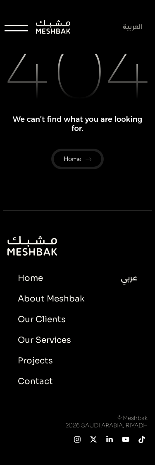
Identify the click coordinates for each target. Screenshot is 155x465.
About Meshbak (51, 299)
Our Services (44, 340)
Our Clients (42, 319)
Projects (35, 361)
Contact (35, 381)
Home (30, 278)
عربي (129, 277)
